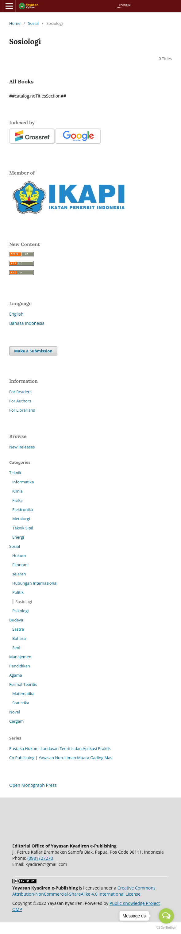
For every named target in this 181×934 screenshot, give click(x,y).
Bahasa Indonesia (26, 323)
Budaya (16, 620)
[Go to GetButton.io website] (166, 928)
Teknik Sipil (22, 528)
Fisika (17, 500)
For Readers (20, 391)
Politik (18, 592)
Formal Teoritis (23, 684)
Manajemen (20, 656)
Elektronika (22, 509)
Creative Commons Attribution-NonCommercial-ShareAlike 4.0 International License (84, 891)
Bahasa (19, 638)
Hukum (19, 555)
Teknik (15, 472)
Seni (16, 647)
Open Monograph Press (33, 785)
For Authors (20, 401)
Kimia (17, 491)
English (16, 314)
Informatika (23, 482)
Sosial (33, 23)
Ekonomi (20, 564)
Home (15, 23)
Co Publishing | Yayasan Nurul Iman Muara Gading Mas (60, 757)
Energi (18, 537)
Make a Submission (33, 351)
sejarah (19, 574)
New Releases (22, 447)
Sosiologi (23, 601)
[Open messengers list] (166, 916)
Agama (15, 675)
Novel (14, 712)
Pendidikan (19, 666)
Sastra (18, 629)
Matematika (23, 693)
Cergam (16, 721)
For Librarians (22, 410)
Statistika (20, 702)
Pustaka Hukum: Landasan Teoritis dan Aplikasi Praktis (60, 748)
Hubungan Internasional (34, 583)
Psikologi (20, 610)
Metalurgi (21, 518)
